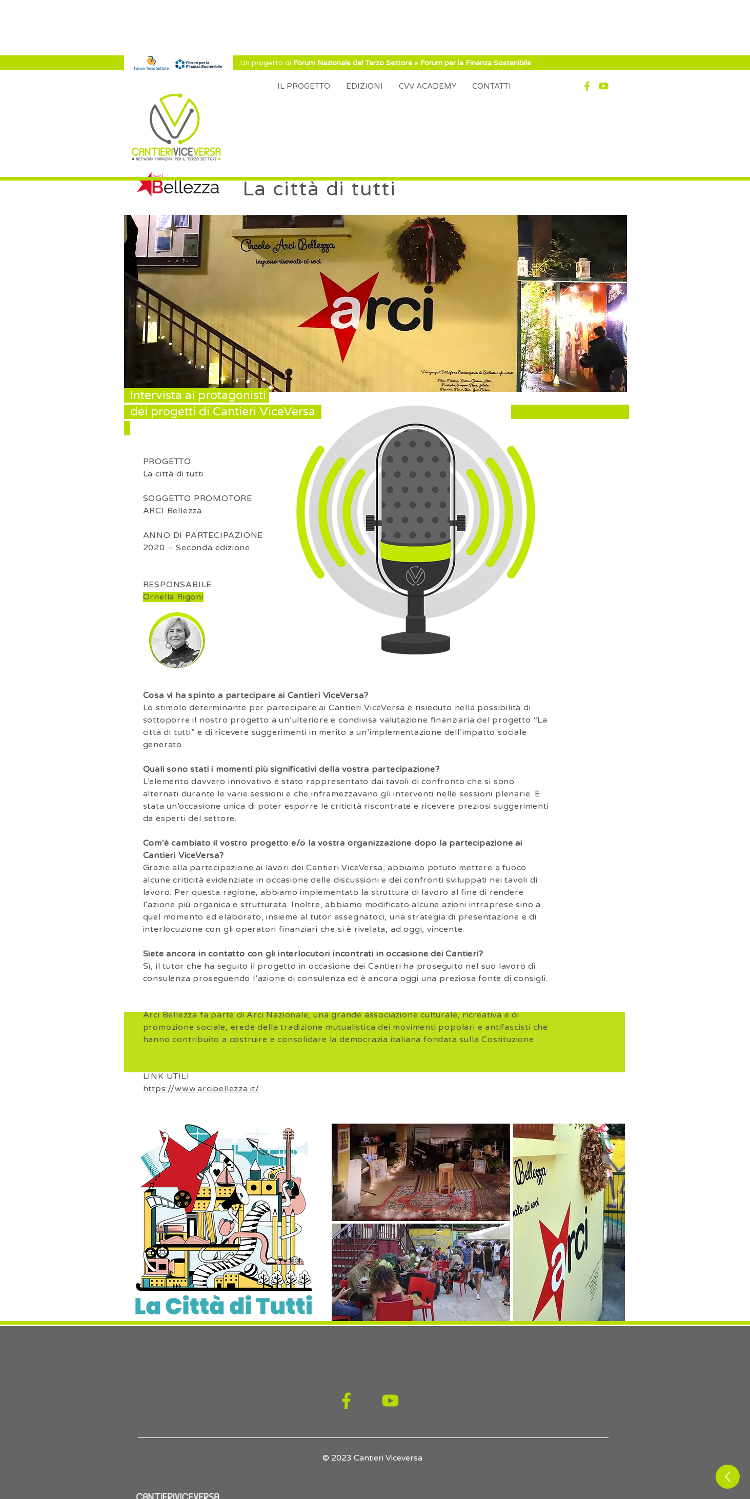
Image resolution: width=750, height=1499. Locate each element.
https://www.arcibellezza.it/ (201, 1089)
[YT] (603, 86)
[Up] (728, 1477)
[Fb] (587, 86)
